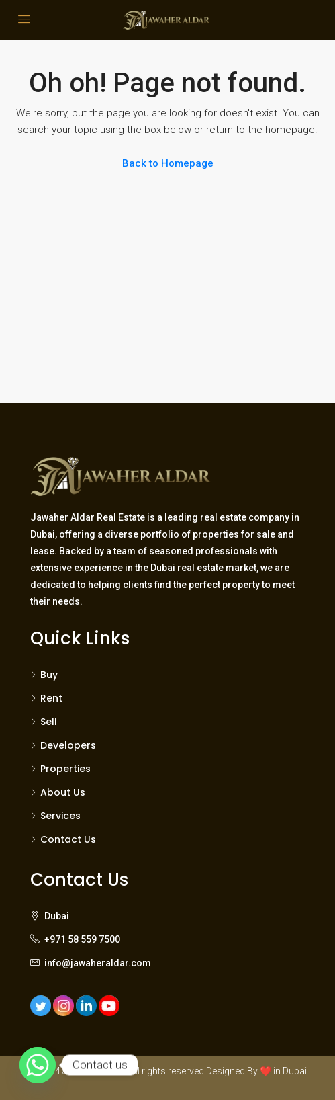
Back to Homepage (167, 163)
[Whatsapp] (37, 1065)
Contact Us (68, 839)
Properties (65, 768)
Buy (49, 674)
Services (60, 815)
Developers (68, 745)
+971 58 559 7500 (82, 939)
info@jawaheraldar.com (97, 963)
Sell (48, 721)
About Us (62, 792)
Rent (51, 698)
